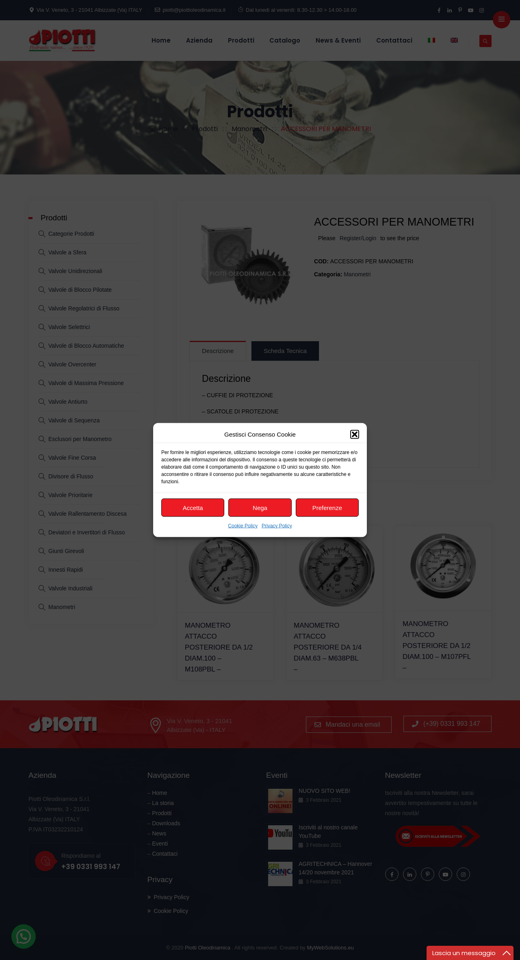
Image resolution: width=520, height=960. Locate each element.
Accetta (193, 507)
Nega (260, 507)
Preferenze (327, 507)
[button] (355, 434)
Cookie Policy (243, 526)
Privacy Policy (277, 526)
